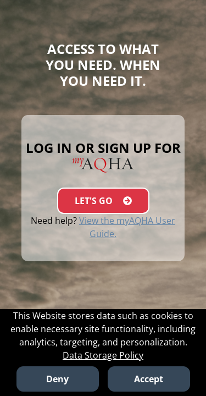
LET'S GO (103, 201)
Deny (57, 379)
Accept (148, 379)
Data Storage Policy (103, 355)
